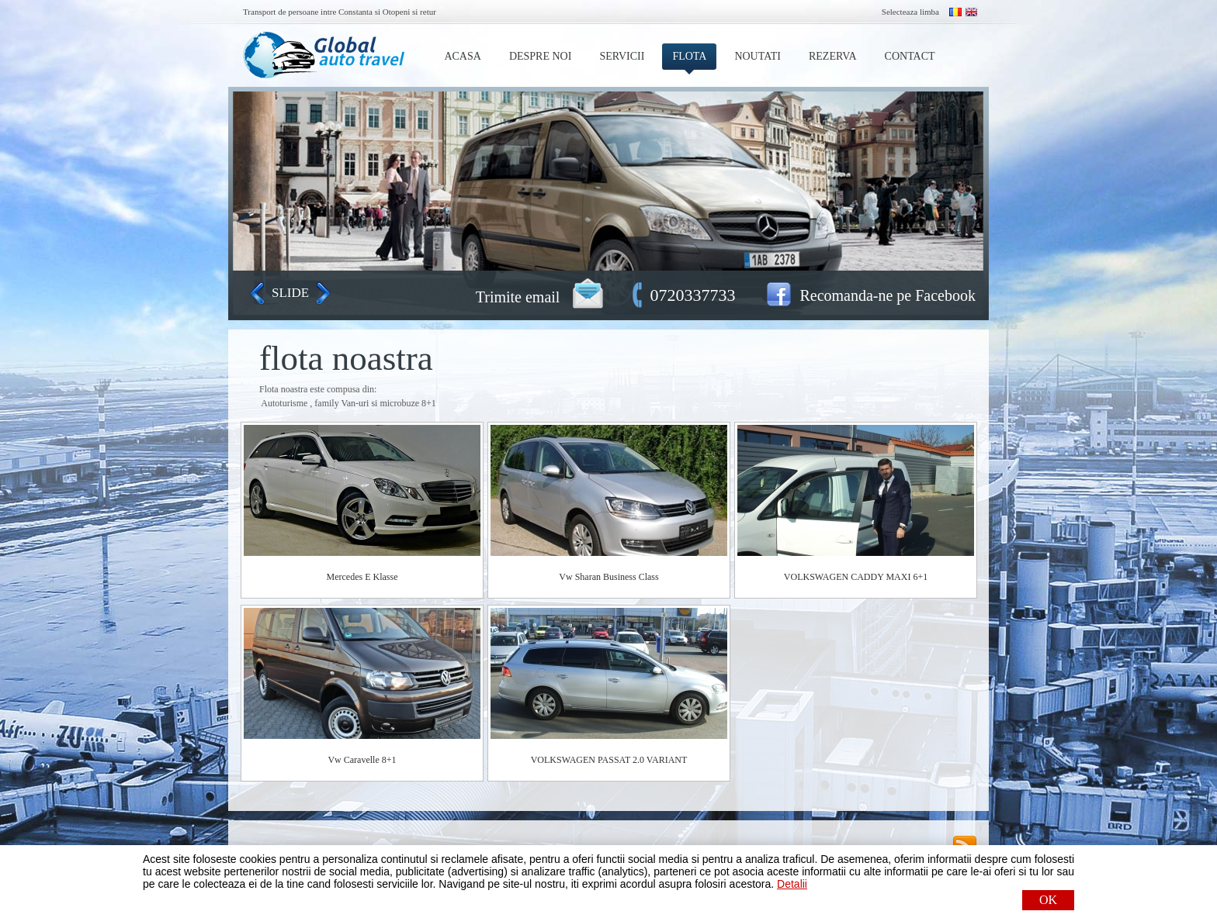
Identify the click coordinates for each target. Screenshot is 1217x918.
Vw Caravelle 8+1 (362, 759)
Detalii (792, 884)
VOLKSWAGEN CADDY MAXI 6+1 (855, 576)
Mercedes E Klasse (362, 576)
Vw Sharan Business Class (608, 576)
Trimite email (518, 296)
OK (1048, 899)
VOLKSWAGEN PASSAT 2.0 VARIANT (609, 759)
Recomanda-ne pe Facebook (887, 295)
